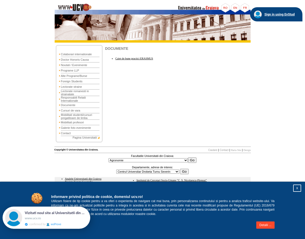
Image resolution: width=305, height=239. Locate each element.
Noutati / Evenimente (74, 65)
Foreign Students (72, 81)
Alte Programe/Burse (74, 75)
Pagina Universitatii (84, 137)
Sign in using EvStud (279, 14)
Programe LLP (70, 70)
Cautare (213, 150)
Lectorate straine (71, 86)
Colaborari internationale (76, 54)
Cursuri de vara (70, 110)
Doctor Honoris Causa (75, 59)
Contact (66, 133)
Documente (68, 105)
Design (247, 150)
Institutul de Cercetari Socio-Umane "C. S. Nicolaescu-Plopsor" (171, 180)
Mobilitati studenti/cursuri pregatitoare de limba (76, 116)
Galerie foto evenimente (76, 127)
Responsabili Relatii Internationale (73, 99)
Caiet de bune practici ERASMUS (134, 58)
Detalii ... (265, 225)
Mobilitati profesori (72, 122)
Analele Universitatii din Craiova (83, 178)
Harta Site (236, 150)
